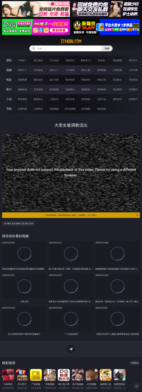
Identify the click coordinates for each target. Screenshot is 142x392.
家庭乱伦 (38, 99)
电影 (9, 79)
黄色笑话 (117, 99)
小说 (9, 99)
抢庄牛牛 (133, 60)
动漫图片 (70, 89)
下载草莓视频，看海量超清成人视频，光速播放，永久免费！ (92, 215)
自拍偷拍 (38, 70)
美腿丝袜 (85, 89)
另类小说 (101, 99)
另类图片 (133, 89)
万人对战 (54, 60)
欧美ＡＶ (54, 70)
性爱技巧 (133, 99)
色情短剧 (101, 108)
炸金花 (101, 60)
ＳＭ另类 (133, 70)
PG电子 (22, 60)
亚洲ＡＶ (22, 70)
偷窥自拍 (22, 89)
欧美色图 (54, 89)
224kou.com (70, 41)
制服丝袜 (85, 79)
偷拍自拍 (38, 79)
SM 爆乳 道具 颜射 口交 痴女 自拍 (18, 223)
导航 (9, 109)
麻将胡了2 (86, 60)
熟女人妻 (85, 70)
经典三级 (101, 79)
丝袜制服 (101, 70)
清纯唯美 (101, 89)
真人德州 (38, 60)
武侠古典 (70, 99)
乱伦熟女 (117, 79)
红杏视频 (85, 108)
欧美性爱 (70, 79)
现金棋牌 (117, 60)
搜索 (107, 48)
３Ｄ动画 (70, 70)
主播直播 (117, 70)
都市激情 (22, 99)
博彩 (9, 60)
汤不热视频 (70, 108)
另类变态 (133, 79)
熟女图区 (117, 89)
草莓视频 (54, 108)
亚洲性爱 (22, 79)
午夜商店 (38, 108)
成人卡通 (54, 79)
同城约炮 (22, 108)
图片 (9, 89)
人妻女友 (54, 99)
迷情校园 (85, 99)
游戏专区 (70, 60)
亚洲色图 (38, 89)
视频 (9, 70)
